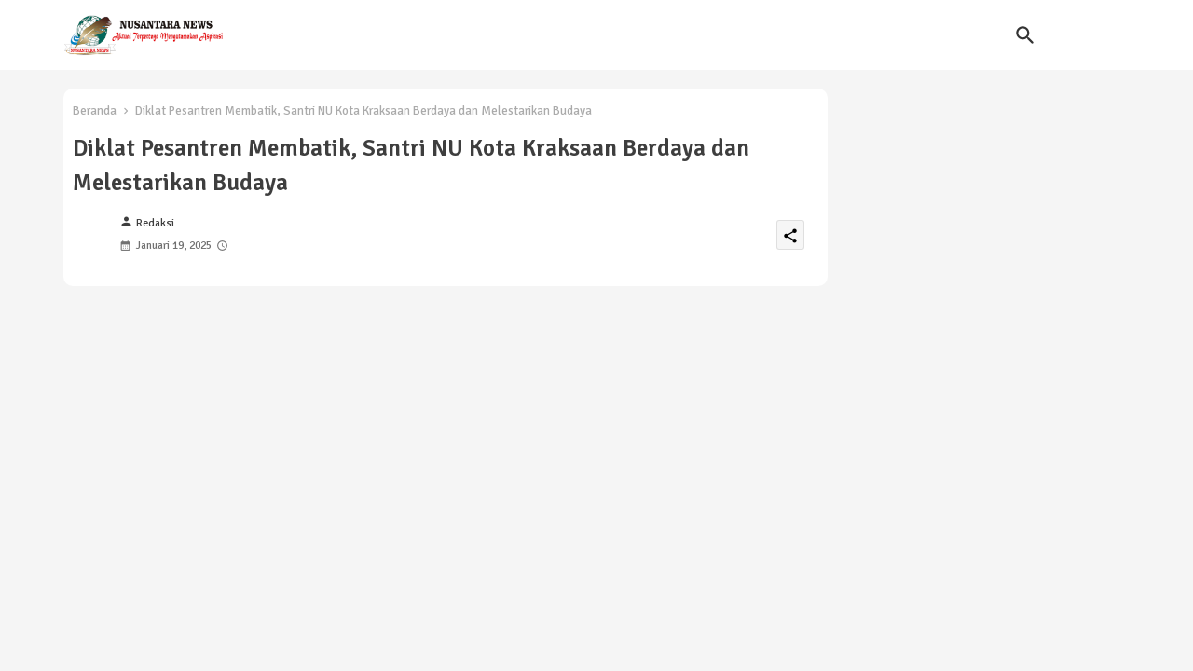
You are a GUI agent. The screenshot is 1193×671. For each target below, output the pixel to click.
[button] (1025, 35)
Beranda (95, 110)
